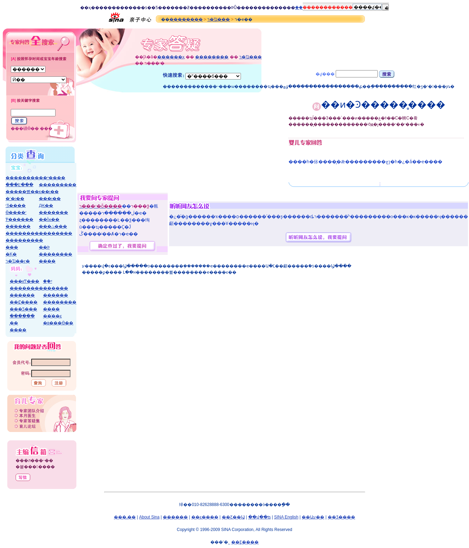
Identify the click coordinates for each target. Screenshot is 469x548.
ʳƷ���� (16, 205)
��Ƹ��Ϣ (233, 517)
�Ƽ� (156, 7)
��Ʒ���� (341, 517)
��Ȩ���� (245, 542)
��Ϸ (228, 7)
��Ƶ (184, 7)
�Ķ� (11, 254)
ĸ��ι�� (49, 191)
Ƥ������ (19, 219)
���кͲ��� (24, 281)
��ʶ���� (52, 177)
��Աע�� (313, 517)
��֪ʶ (47, 281)
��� (12, 247)
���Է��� (19, 184)
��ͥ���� (18, 226)
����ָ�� (22, 316)
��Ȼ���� (23, 302)
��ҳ (85, 7)
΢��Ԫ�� (46, 205)
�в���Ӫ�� (58, 323)
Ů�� (239, 7)
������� (53, 212)
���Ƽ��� (23, 309)
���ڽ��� (53, 226)
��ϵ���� (204, 517)
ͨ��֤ (299, 7)
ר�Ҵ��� (218, 19)
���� (99, 7)
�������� (186, 19)
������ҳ (171, 57)
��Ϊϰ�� (49, 219)
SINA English (286, 517)
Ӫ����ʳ (16, 212)
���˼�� (125, 517)
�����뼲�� (22, 191)
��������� (57, 184)
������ (55, 288)
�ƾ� (146, 7)
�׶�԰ (41, 240)
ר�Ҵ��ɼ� (18, 261)
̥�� (14, 323)
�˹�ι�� (15, 198)
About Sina (149, 517)
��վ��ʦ (259, 517)
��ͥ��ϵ (52, 316)
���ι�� (50, 198)
